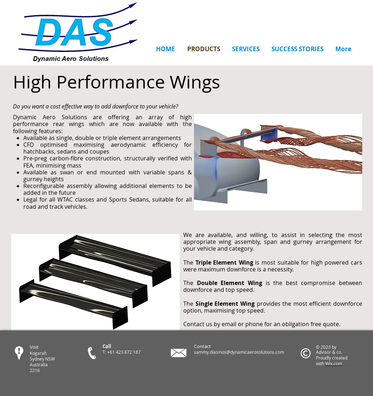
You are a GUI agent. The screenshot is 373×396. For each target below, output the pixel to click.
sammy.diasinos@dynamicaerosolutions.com (239, 352)
